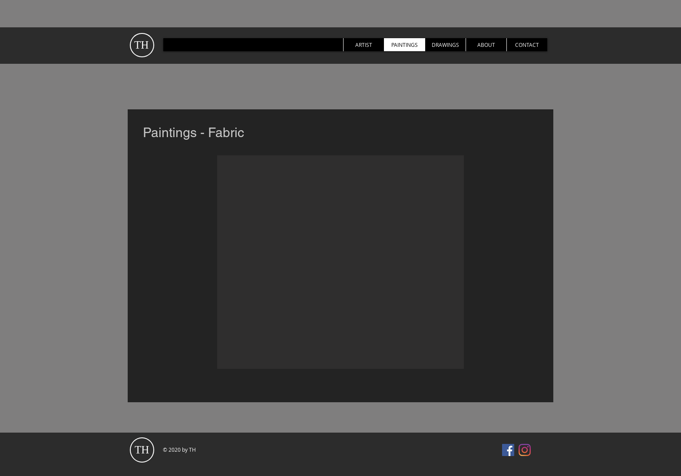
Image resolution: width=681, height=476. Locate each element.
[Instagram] (525, 450)
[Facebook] (508, 450)
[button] (340, 262)
